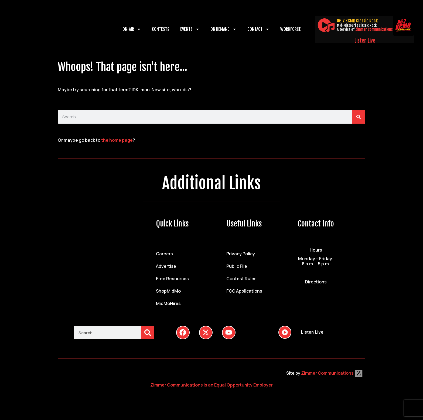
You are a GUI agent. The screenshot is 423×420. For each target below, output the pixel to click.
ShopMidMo (168, 291)
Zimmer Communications (374, 29)
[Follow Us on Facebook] (183, 332)
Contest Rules (241, 279)
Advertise (166, 266)
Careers (164, 254)
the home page (117, 140)
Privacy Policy (240, 254)
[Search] (358, 117)
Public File (236, 266)
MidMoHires (168, 303)
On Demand (223, 29)
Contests (160, 29)
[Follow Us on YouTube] (229, 332)
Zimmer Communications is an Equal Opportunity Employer (211, 385)
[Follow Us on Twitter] (206, 332)
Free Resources (172, 279)
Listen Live (364, 41)
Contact (258, 29)
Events (190, 29)
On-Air (131, 29)
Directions (316, 282)
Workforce (290, 29)
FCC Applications (244, 291)
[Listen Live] (326, 25)
